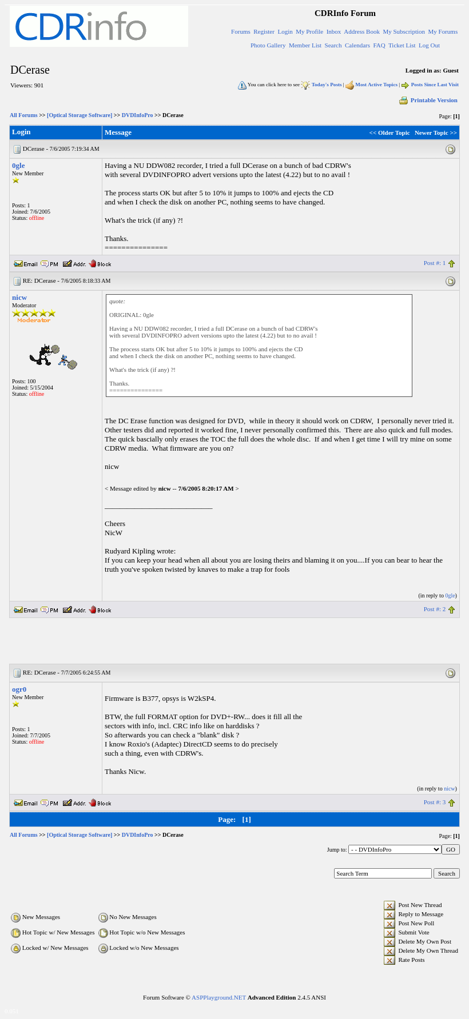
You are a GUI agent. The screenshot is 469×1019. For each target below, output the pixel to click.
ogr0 (19, 689)
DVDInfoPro (137, 115)
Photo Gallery (268, 45)
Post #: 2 (435, 608)
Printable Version (428, 100)
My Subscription (404, 31)
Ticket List (402, 45)
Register (264, 31)
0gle (18, 165)
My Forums (443, 31)
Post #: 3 (435, 802)
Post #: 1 (435, 262)
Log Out (429, 45)
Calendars (357, 45)
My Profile (309, 31)
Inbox (334, 31)
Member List (305, 45)
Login (284, 31)
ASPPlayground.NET (219, 997)
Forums (241, 31)
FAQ (379, 45)
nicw (19, 297)
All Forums (24, 115)
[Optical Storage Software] (79, 115)
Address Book (362, 31)
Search (333, 45)
